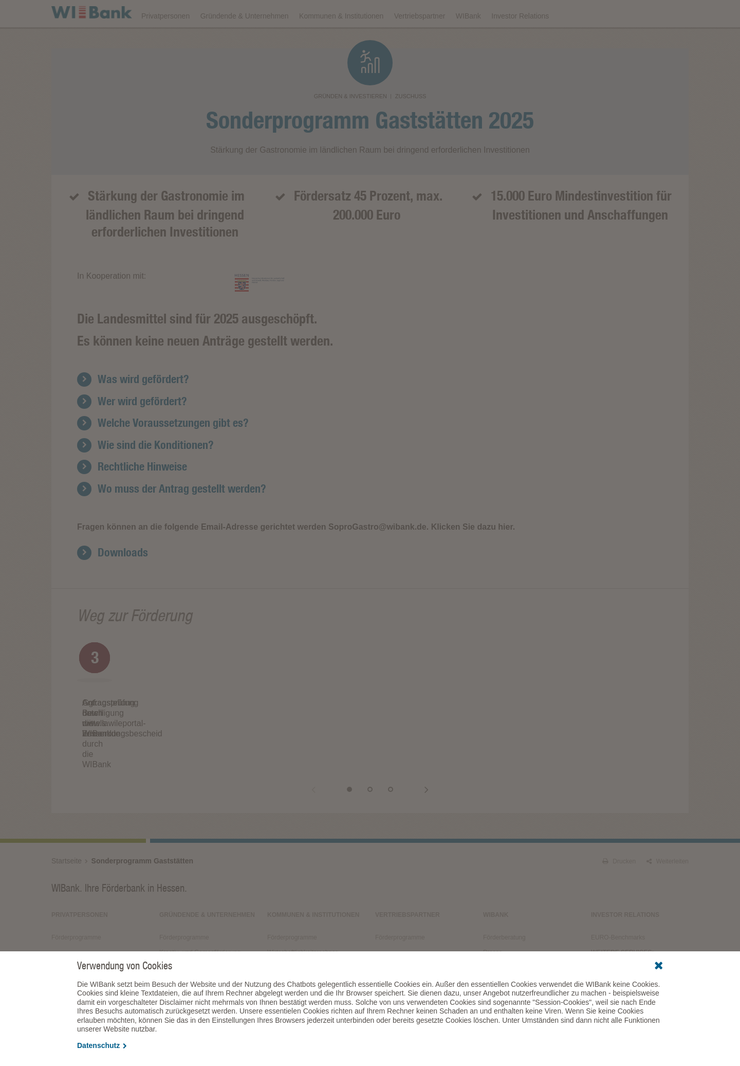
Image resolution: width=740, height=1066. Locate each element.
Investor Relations (520, 42)
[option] (174, 713)
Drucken (619, 824)
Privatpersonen (165, 42)
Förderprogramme (522, 13)
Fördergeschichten (508, 930)
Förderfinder (584, 13)
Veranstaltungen (402, 13)
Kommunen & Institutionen (341, 42)
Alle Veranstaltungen (619, 938)
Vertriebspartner (420, 42)
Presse (492, 915)
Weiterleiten (667, 824)
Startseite (66, 824)
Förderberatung (504, 901)
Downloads (461, 13)
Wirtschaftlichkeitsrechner (302, 915)
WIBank (468, 42)
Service (493, 945)
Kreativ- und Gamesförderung (199, 915)
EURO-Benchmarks (618, 901)
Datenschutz (102, 1045)
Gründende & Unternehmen (244, 42)
